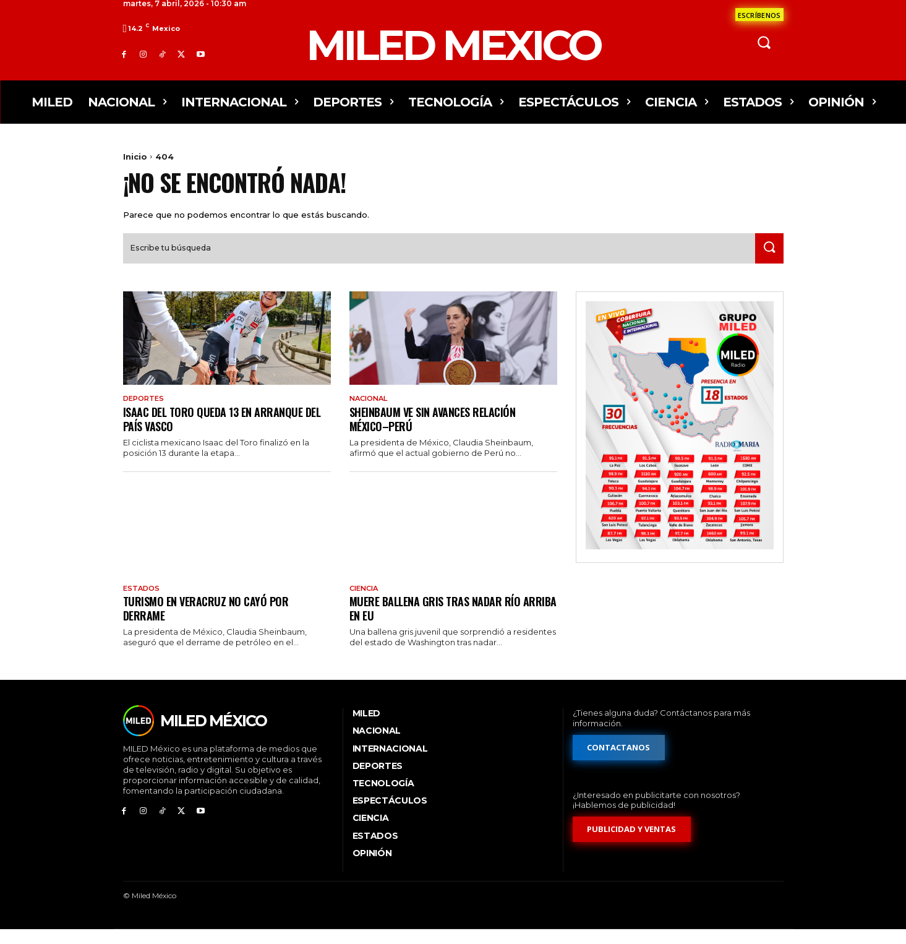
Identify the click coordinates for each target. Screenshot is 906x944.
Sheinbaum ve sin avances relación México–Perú (439, 432)
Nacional (370, 411)
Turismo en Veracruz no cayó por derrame (210, 622)
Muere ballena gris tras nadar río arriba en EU (440, 622)
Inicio (135, 156)
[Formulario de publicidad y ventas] (632, 844)
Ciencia (365, 602)
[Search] (767, 261)
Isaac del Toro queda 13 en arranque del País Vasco (219, 432)
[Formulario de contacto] (759, 14)
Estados (142, 602)
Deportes (145, 411)
